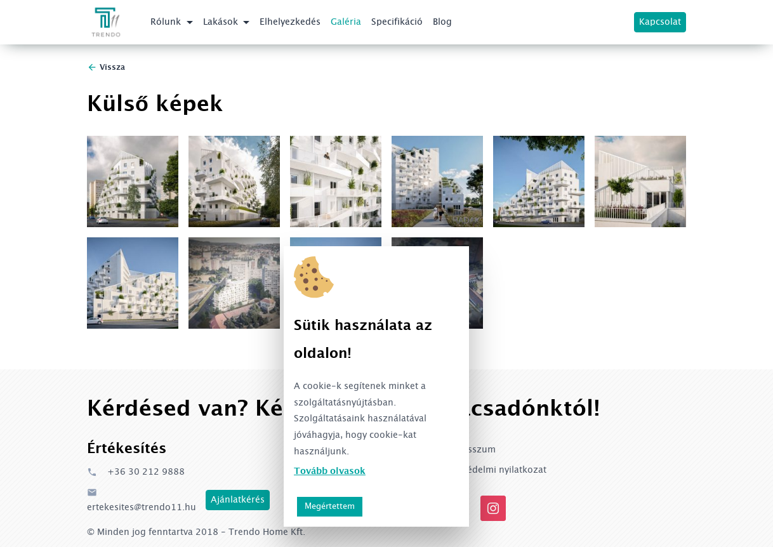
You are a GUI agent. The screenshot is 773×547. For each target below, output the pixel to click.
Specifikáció (397, 22)
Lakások (222, 22)
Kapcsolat (660, 22)
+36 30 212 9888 (136, 472)
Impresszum (469, 450)
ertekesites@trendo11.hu (141, 499)
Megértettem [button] (330, 506)
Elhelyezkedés (290, 22)
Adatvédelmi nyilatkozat (494, 470)
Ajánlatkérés (238, 500)
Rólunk (166, 22)
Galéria (346, 22)
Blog (442, 22)
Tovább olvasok (330, 471)
